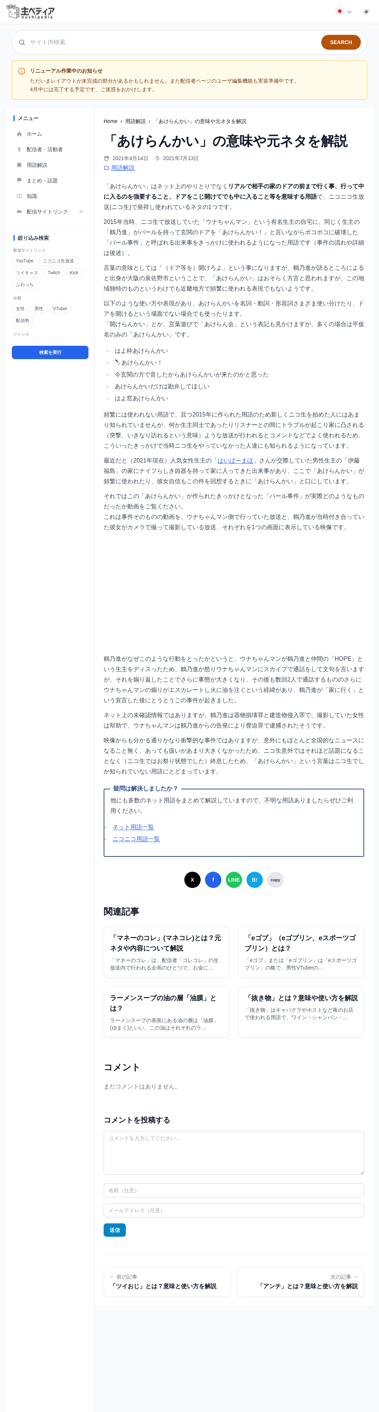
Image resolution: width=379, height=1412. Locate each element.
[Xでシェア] (192, 880)
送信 (115, 1230)
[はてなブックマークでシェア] (254, 880)
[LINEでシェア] (234, 880)
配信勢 (22, 320)
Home (111, 121)
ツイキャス (27, 272)
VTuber (60, 308)
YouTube (24, 260)
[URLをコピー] (275, 880)
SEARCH (341, 42)
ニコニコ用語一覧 (136, 839)
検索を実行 (50, 352)
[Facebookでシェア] (213, 880)
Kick (74, 272)
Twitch (53, 272)
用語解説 (136, 121)
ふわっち (25, 284)
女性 (20, 308)
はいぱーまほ (235, 460)
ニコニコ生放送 (58, 260)
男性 (38, 308)
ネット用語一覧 (133, 827)
